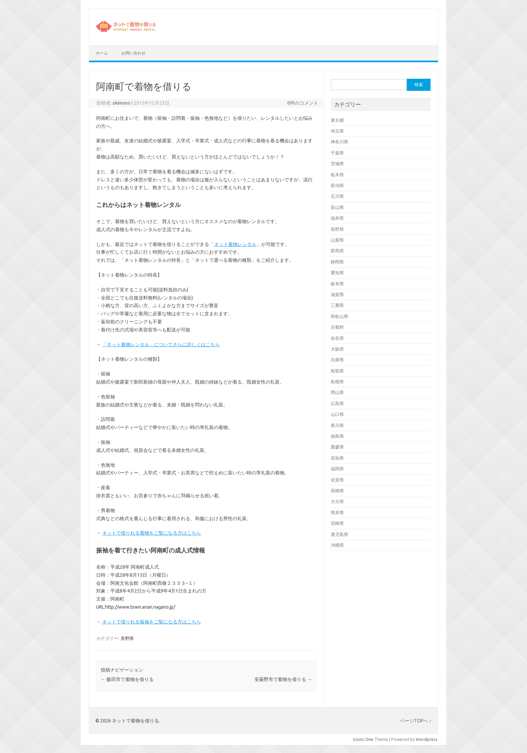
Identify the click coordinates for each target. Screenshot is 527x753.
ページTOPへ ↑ (416, 720)
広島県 (337, 403)
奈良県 (337, 338)
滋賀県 (337, 294)
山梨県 (337, 240)
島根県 (337, 381)
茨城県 (337, 163)
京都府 (337, 327)
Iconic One (363, 739)
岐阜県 (337, 283)
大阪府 (337, 349)
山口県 (337, 414)
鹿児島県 (339, 534)
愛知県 (337, 272)
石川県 (337, 196)
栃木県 (337, 174)
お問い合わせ (133, 53)
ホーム (102, 53)
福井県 (337, 218)
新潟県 (337, 185)
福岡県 (337, 468)
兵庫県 (337, 359)
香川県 (337, 425)
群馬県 (337, 250)
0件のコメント (302, 103)
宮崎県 (337, 523)
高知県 (337, 458)
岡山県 (337, 392)
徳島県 (337, 436)
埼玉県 (337, 131)
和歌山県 (339, 316)
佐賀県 (337, 479)
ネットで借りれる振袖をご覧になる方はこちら (151, 621)
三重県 (337, 305)
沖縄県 (337, 545)
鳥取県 (337, 370)
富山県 (337, 207)
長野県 (127, 638)
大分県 (337, 501)
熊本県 (337, 512)
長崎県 (337, 490)
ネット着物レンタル (235, 244)
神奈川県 (339, 141)
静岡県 (337, 261)
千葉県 (337, 152)
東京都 (337, 120)
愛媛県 (337, 446)
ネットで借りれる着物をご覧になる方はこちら (151, 533)
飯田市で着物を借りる (127, 679)
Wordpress (427, 739)
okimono (121, 103)
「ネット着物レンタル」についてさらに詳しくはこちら (161, 344)
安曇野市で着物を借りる (283, 679)
